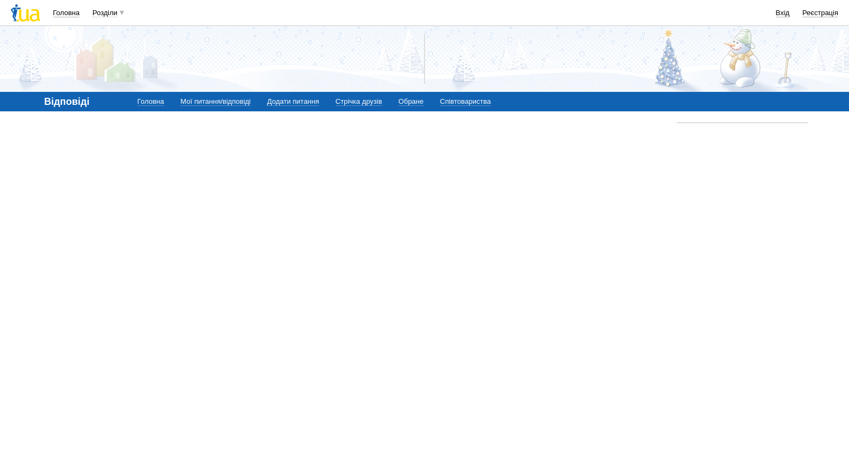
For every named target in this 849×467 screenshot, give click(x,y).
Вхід (783, 13)
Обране (411, 101)
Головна (66, 13)
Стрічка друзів (359, 101)
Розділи (105, 13)
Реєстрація (820, 13)
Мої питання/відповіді (215, 101)
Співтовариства (465, 101)
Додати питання (293, 101)
